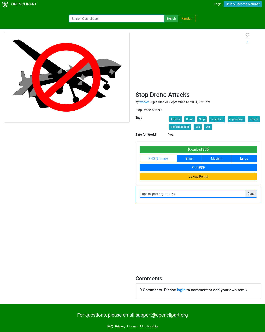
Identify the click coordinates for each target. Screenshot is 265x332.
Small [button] (189, 158)
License (132, 326)
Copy (250, 194)
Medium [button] (216, 158)
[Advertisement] (187, 61)
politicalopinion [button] (180, 126)
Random (187, 18)
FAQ (110, 326)
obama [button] (254, 119)
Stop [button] (202, 119)
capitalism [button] (217, 119)
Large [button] (244, 158)
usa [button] (197, 126)
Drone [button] (189, 119)
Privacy (120, 326)
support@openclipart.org (162, 315)
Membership (149, 326)
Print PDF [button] (198, 167)
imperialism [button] (236, 119)
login (181, 290)
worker (144, 102)
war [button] (208, 126)
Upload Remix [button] (198, 176)
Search (171, 18)
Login (217, 4)
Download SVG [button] (198, 149)
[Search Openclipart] (116, 18)
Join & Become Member (243, 4)
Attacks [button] (175, 119)
